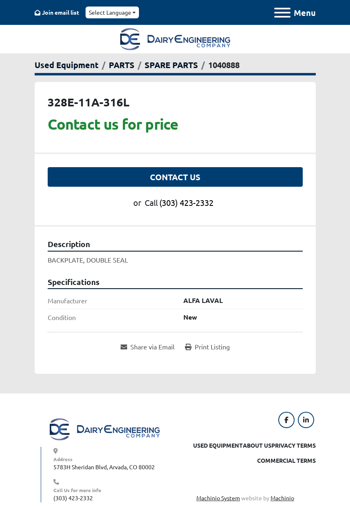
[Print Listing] (207, 346)
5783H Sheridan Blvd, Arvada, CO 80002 (104, 466)
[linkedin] (306, 420)
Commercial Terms (286, 460)
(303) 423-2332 (186, 202)
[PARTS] (121, 65)
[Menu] (282, 13)
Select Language (110, 12)
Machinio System (218, 497)
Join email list (60, 12)
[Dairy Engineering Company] (105, 428)
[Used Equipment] (67, 65)
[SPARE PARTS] (171, 65)
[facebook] (286, 420)
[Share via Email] (147, 346)
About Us (257, 445)
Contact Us (175, 177)
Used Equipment (218, 445)
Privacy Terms (293, 445)
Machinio (282, 497)
